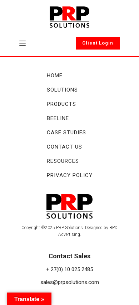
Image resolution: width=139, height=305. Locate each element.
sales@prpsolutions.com (69, 282)
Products (61, 104)
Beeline (58, 118)
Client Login (97, 43)
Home (55, 75)
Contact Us (64, 147)
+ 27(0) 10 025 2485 (69, 269)
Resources (63, 161)
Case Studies (66, 132)
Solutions (62, 90)
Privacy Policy (70, 175)
